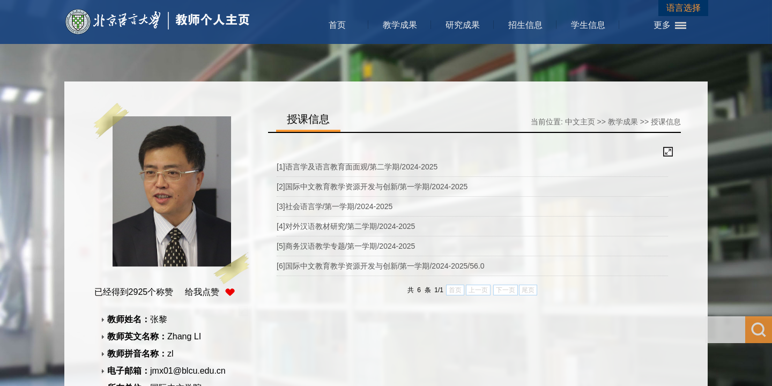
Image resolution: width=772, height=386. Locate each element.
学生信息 (588, 24)
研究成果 (463, 24)
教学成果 (400, 24)
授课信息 (666, 121)
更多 (662, 24)
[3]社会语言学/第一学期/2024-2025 (334, 206)
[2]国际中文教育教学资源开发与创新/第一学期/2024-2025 (372, 186)
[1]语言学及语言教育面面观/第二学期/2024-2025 (357, 166)
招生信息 (525, 24)
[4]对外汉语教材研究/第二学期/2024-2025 (346, 226)
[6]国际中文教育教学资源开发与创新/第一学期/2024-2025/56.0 (380, 266)
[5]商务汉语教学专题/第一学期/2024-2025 (346, 246)
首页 (337, 24)
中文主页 (580, 121)
